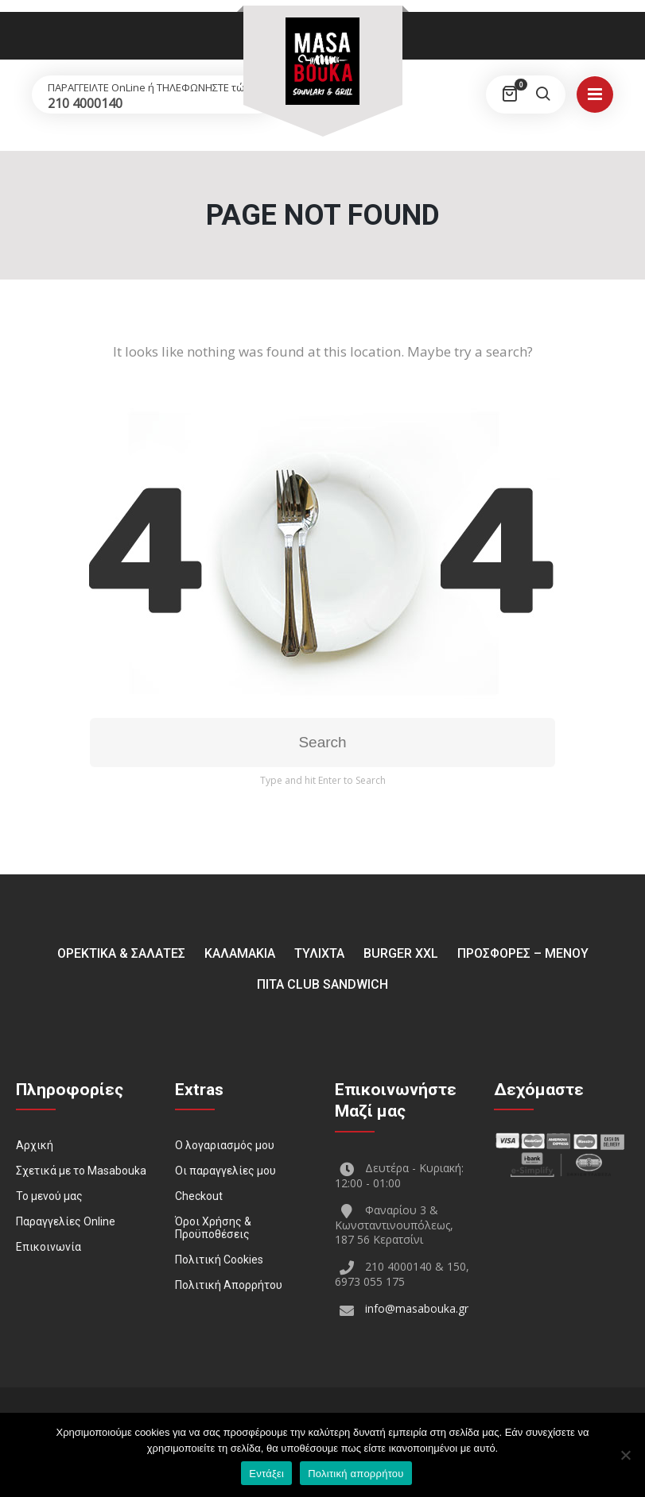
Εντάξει (266, 1474)
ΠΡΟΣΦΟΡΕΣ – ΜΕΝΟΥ (523, 953)
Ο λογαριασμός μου (224, 1145)
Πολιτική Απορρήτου (228, 1285)
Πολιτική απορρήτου (355, 1474)
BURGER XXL (400, 953)
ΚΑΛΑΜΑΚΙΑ (239, 953)
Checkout (199, 1196)
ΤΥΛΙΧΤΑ (319, 953)
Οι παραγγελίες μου (225, 1170)
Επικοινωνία (48, 1246)
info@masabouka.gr (416, 1308)
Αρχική (34, 1145)
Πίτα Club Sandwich (322, 984)
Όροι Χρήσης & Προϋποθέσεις (213, 1227)
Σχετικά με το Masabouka (81, 1170)
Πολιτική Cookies (219, 1259)
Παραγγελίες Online (65, 1221)
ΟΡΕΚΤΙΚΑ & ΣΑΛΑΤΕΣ (121, 953)
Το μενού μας (49, 1196)
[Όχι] (625, 1455)
